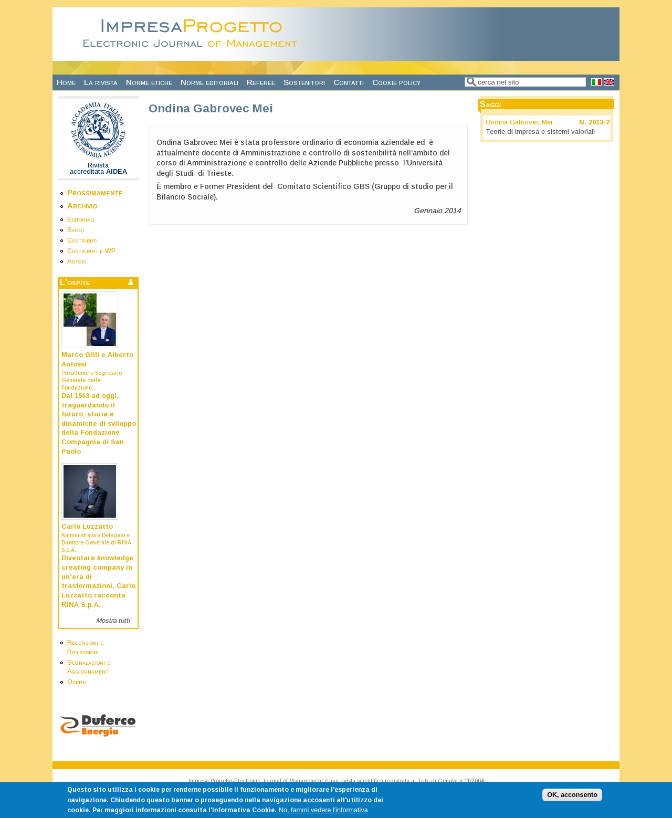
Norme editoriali (209, 82)
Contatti (348, 82)
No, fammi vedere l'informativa (323, 813)
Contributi (82, 240)
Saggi (75, 230)
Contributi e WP (91, 251)
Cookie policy (396, 82)
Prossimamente (95, 192)
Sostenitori (304, 82)
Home (66, 82)
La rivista (101, 82)
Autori (77, 261)
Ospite (76, 682)
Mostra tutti (113, 620)
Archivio (82, 205)
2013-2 (599, 122)
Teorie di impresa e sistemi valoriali (540, 131)
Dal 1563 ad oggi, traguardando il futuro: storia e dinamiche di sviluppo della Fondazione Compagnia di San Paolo (98, 423)
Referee (261, 82)
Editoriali (80, 219)
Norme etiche (149, 82)
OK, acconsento (572, 797)
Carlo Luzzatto (87, 526)
